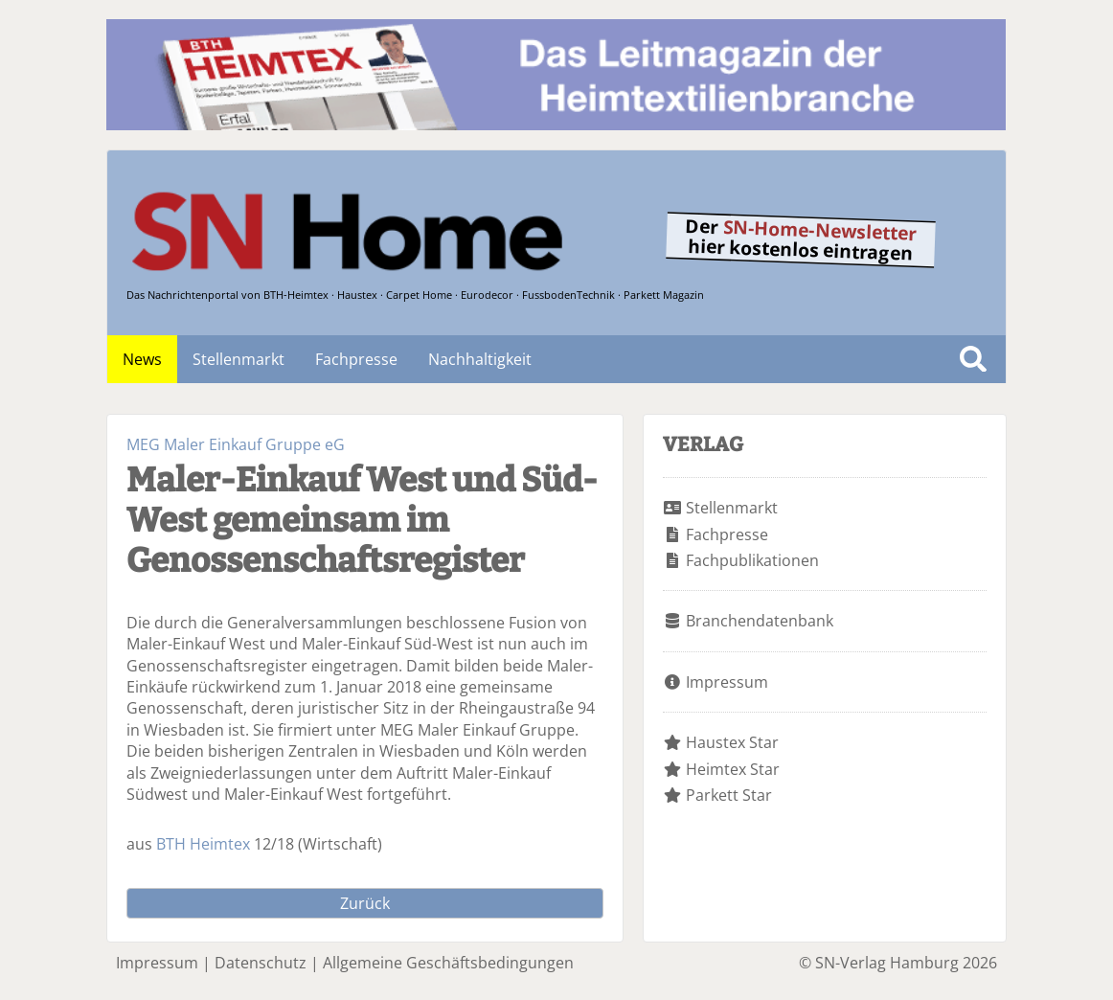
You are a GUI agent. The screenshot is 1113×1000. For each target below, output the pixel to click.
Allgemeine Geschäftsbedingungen (448, 962)
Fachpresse (356, 359)
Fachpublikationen (752, 560)
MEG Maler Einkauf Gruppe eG (235, 444)
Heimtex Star (733, 769)
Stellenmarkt (238, 359)
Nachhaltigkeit (480, 359)
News (142, 359)
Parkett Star (729, 795)
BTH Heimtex (203, 843)
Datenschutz (261, 962)
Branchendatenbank (759, 620)
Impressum (727, 682)
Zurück (365, 903)
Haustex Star (732, 742)
